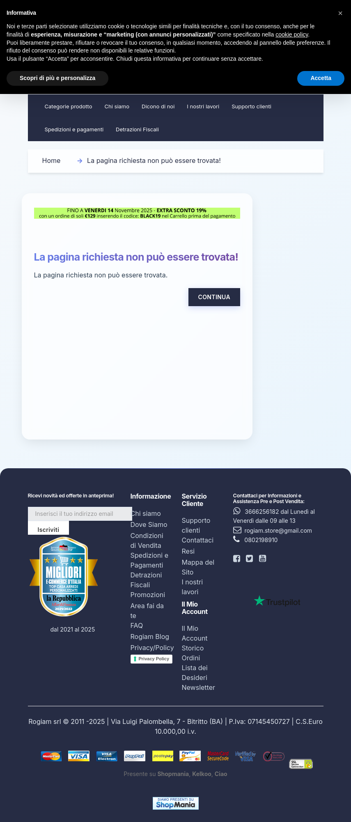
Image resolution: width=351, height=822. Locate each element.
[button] (340, 13)
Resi (188, 551)
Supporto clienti (251, 106)
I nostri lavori (203, 106)
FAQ (137, 625)
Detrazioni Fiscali (137, 129)
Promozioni (148, 595)
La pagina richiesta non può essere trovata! (154, 160)
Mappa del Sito (198, 567)
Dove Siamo (149, 524)
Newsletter (199, 687)
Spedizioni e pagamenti (74, 129)
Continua (214, 296)
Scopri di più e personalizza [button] (57, 78)
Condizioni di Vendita (147, 540)
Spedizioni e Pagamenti (150, 560)
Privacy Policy (154, 658)
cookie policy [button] (291, 34)
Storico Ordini (193, 653)
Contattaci (198, 540)
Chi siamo (117, 106)
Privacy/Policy (152, 647)
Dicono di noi (158, 106)
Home (51, 160)
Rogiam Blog (150, 636)
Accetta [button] (320, 78)
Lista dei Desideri (195, 673)
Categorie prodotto (68, 106)
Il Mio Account (195, 633)
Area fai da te (147, 611)
